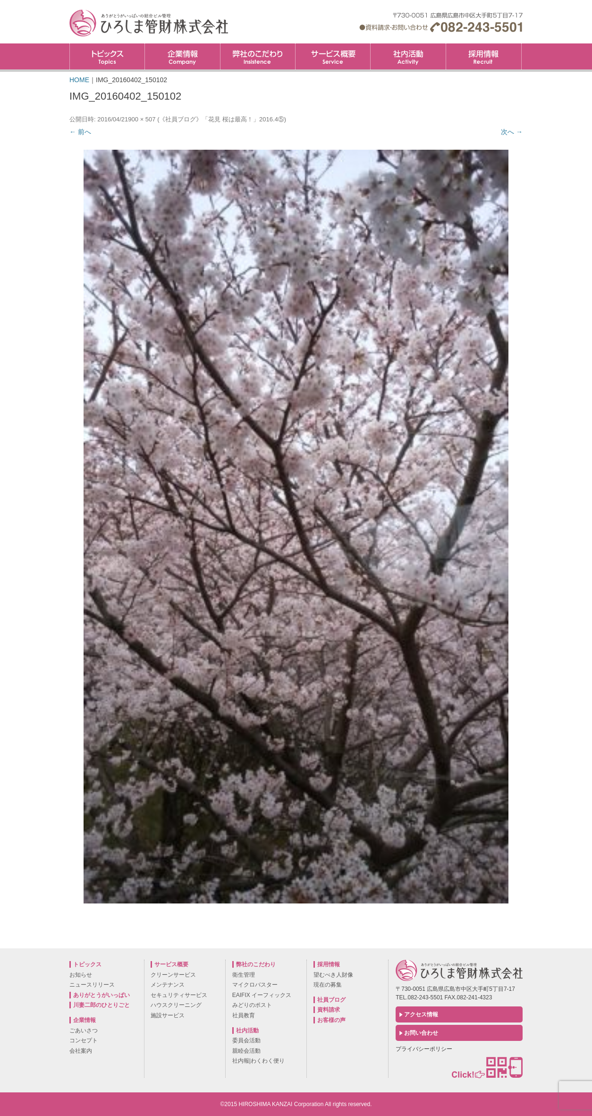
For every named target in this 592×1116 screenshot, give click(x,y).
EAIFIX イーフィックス (261, 995)
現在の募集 (327, 984)
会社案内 (80, 1051)
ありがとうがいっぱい (101, 995)
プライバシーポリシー (424, 1049)
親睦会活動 (246, 1051)
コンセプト (83, 1040)
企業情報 (182, 56)
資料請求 (328, 1009)
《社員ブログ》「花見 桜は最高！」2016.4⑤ (221, 119)
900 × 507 (141, 119)
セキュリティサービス (179, 995)
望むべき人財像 (333, 974)
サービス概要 (333, 56)
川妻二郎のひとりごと (101, 1005)
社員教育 (243, 1015)
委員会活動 (246, 1040)
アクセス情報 (421, 1014)
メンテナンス (168, 984)
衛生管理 (243, 974)
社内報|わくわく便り (258, 1060)
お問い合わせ (421, 1033)
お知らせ (80, 974)
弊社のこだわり (258, 56)
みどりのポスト (252, 1005)
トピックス (107, 56)
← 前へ (80, 132)
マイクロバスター (255, 984)
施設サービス (168, 1015)
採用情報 (521, 46)
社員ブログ (331, 1000)
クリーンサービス (173, 974)
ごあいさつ (83, 1030)
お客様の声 (331, 1020)
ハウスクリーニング (176, 1005)
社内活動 (408, 56)
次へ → (512, 132)
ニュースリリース (92, 984)
